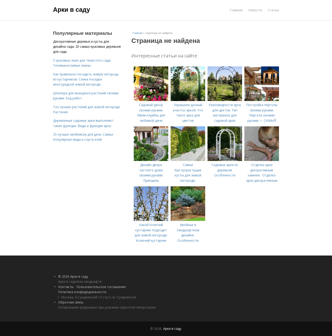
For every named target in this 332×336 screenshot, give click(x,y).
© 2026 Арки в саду (73, 276)
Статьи (273, 10)
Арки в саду (71, 9)
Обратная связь (70, 302)
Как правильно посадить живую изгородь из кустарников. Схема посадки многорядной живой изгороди (86, 79)
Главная (236, 10)
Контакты (66, 287)
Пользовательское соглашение (101, 287)
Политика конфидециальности (82, 292)
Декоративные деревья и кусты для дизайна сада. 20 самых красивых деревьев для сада (87, 46)
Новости (255, 10)
